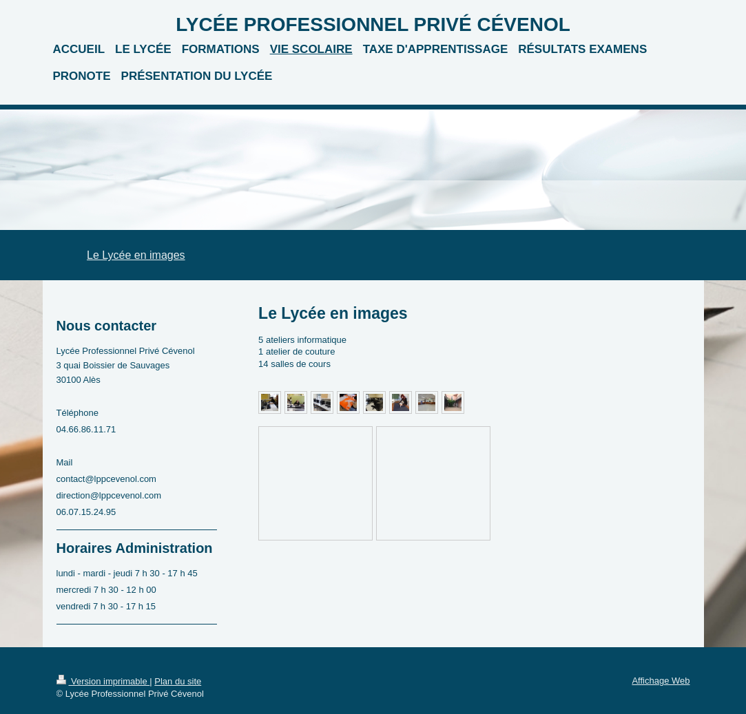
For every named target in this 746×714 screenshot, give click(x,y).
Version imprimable (103, 681)
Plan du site (177, 681)
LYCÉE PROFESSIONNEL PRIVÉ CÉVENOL (373, 24)
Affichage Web (661, 680)
